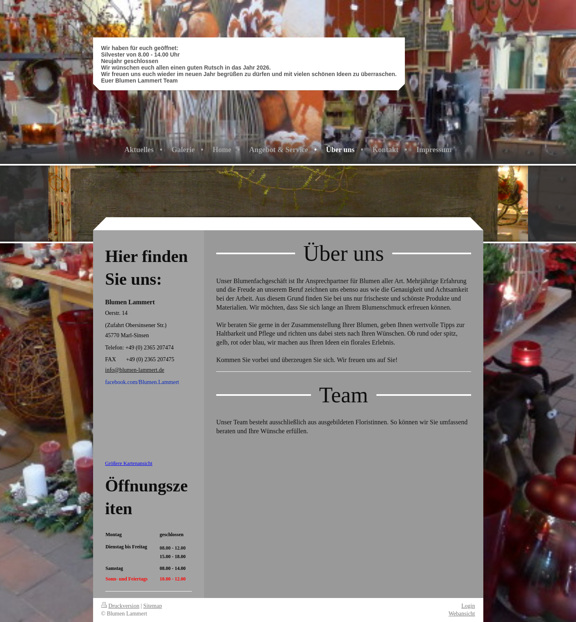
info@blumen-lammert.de (134, 370)
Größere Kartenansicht (128, 463)
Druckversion (120, 606)
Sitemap (152, 606)
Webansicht (462, 614)
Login (468, 606)
